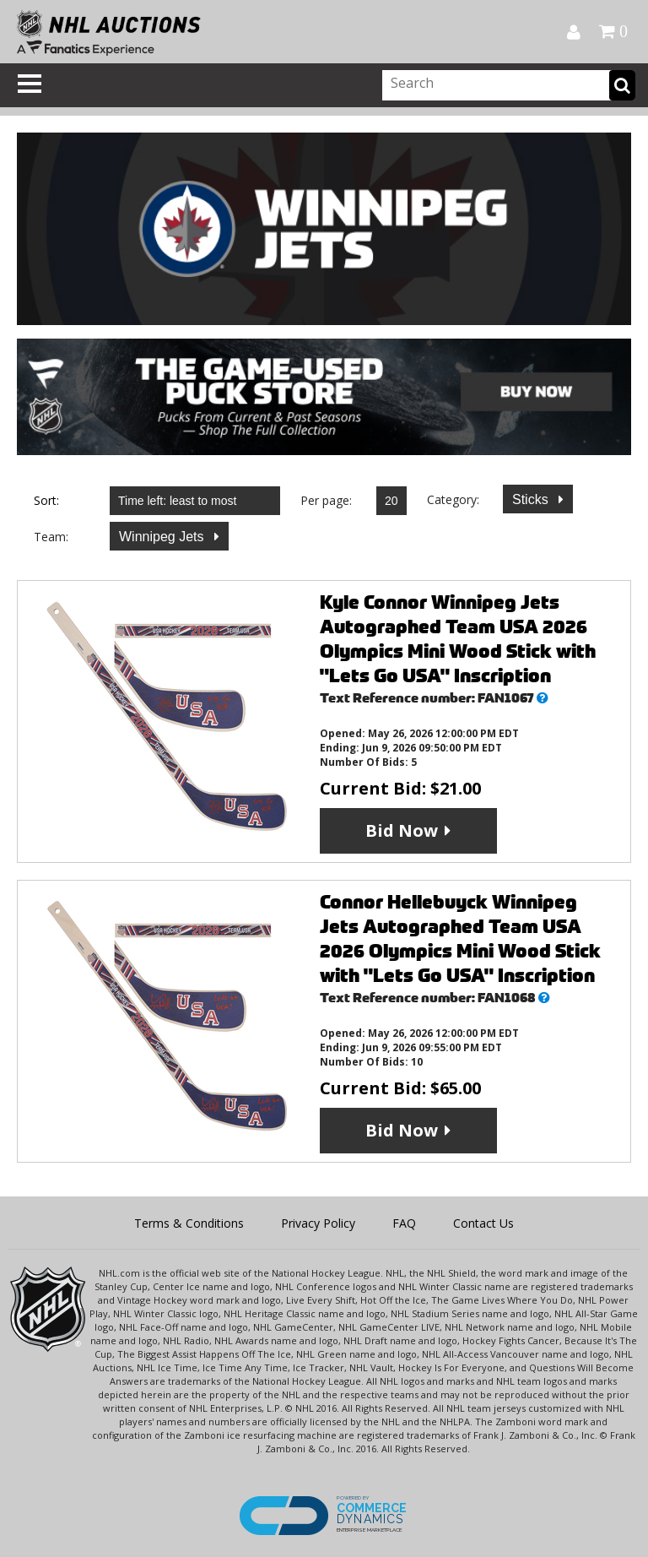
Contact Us (483, 1223)
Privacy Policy (318, 1223)
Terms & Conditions (189, 1223)
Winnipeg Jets (163, 536)
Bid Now (401, 830)
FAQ (404, 1223)
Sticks (532, 499)
